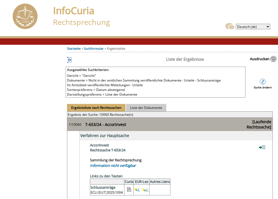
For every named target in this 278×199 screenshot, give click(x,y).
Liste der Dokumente (146, 107)
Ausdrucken (259, 58)
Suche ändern (263, 87)
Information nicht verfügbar (113, 165)
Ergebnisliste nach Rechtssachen (96, 107)
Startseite (74, 48)
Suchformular (94, 48)
